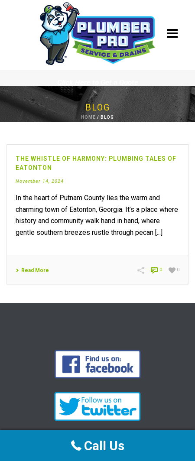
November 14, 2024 (40, 181)
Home (88, 117)
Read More (32, 270)
